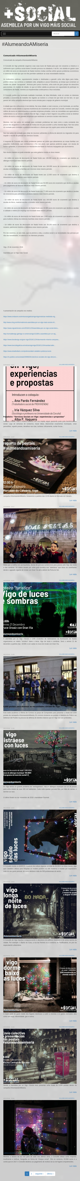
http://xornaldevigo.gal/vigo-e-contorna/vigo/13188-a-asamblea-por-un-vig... (30, 334)
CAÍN (10, 561)
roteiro (6, 561)
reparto (16, 1081)
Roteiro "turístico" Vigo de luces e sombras (24, 632)
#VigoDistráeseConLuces (15, 780)
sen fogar (11, 783)
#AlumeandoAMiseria (66, 364)
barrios (6, 936)
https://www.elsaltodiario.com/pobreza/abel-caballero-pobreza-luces (27, 351)
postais (12, 709)
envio (5, 1081)
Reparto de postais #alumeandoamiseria (22, 489)
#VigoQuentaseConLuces (15, 1150)
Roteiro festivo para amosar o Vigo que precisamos (28, 559)
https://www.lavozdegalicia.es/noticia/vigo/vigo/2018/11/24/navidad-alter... (29, 345)
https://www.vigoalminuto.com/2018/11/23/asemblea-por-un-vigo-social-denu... (31, 328)
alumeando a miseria (15, 635)
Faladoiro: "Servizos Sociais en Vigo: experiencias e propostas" (34, 417)
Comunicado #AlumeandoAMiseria (20, 55)
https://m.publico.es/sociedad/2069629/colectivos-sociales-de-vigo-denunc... (30, 357)
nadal (15, 561)
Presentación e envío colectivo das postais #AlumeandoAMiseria (34, 1079)
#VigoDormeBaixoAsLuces (16, 1008)
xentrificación (13, 936)
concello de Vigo (35, 1153)
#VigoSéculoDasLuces (14, 860)
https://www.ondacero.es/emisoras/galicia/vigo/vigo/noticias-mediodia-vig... (29, 317)
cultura (6, 862)
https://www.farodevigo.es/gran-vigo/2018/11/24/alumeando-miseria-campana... (31, 340)
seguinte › (39, 1174)
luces (18, 1153)
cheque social (25, 1153)
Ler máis (73, 431)
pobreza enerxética (9, 1153)
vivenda (6, 1010)
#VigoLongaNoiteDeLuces (15, 934)
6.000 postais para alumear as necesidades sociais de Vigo (31, 706)
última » (50, 1174)
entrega (6, 709)
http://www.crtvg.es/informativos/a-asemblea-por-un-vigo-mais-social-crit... (29, 322)
